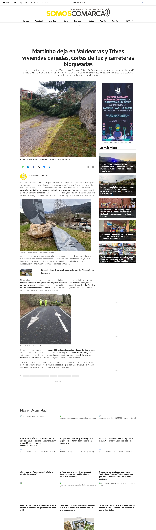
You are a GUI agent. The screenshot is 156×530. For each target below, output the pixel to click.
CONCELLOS (53, 376)
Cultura (91, 21)
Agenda (103, 21)
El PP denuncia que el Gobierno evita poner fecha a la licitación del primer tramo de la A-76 (38, 507)
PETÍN (60, 376)
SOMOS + (129, 21)
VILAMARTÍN (67, 376)
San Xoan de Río (35, 376)
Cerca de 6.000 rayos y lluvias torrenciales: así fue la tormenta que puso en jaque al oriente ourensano (78, 507)
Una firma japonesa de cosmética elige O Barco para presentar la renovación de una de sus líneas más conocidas (117, 259)
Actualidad (39, 21)
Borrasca (26, 376)
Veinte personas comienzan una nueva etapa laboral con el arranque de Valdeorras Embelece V (116, 236)
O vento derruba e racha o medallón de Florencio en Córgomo (67, 271)
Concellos (52, 21)
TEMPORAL (75, 376)
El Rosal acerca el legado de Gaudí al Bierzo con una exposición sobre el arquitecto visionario (75, 474)
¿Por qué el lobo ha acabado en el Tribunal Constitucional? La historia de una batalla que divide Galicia (117, 507)
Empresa (77, 21)
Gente (66, 21)
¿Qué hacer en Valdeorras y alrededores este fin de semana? (36, 473)
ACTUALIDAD (45, 376)
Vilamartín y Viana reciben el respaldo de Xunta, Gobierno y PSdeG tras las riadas (116, 439)
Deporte (115, 21)
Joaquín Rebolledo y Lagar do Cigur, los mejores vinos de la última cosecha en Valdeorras (76, 440)
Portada (26, 21)
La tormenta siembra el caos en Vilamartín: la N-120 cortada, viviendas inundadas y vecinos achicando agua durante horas (116, 167)
